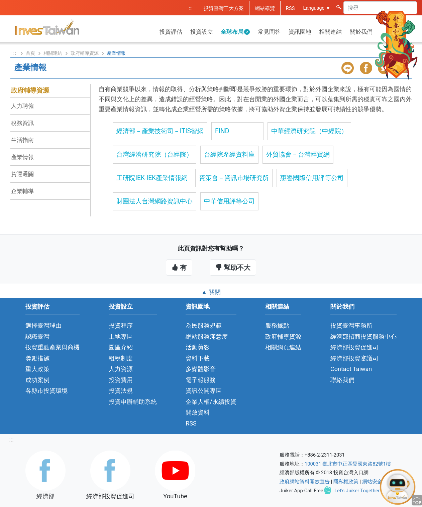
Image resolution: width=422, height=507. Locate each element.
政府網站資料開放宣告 (305, 482)
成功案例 (37, 379)
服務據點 (277, 325)
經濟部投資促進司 (354, 347)
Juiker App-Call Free (301, 491)
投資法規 (121, 390)
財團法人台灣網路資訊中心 (154, 201)
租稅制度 (121, 358)
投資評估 (171, 31)
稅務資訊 (22, 123)
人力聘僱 (22, 106)
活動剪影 (198, 347)
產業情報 (22, 157)
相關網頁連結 (283, 347)
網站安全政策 (377, 482)
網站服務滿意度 (207, 336)
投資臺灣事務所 (351, 325)
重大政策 (37, 368)
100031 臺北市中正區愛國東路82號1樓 (348, 464)
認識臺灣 (37, 336)
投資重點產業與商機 (52, 347)
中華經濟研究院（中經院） (309, 131)
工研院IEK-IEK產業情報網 (152, 178)
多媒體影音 (201, 368)
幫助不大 (232, 268)
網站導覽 (265, 8)
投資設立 (201, 31)
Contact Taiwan (351, 368)
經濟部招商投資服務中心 (363, 336)
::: (191, 8)
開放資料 (198, 412)
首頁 (30, 53)
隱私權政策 (345, 482)
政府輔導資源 (85, 53)
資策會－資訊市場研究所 (234, 178)
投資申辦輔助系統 (133, 401)
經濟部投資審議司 (354, 358)
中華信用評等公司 (229, 201)
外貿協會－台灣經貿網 (298, 154)
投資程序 (121, 325)
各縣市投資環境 (46, 390)
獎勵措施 (37, 358)
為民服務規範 (204, 325)
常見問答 (269, 31)
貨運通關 (22, 174)
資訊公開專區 (204, 390)
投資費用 (121, 379)
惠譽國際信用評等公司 (312, 178)
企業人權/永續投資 (211, 401)
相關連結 (330, 31)
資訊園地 (300, 31)
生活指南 (22, 140)
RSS (290, 8)
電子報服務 (201, 379)
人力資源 (121, 368)
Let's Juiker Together (357, 491)
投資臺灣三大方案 (224, 8)
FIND (222, 131)
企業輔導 (22, 191)
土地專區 (121, 336)
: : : (13, 53)
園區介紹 (121, 347)
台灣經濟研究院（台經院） (154, 154)
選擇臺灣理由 (43, 325)
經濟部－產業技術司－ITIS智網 (160, 131)
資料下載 (198, 358)
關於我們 (361, 31)
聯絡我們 (342, 379)
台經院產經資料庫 (229, 154)
